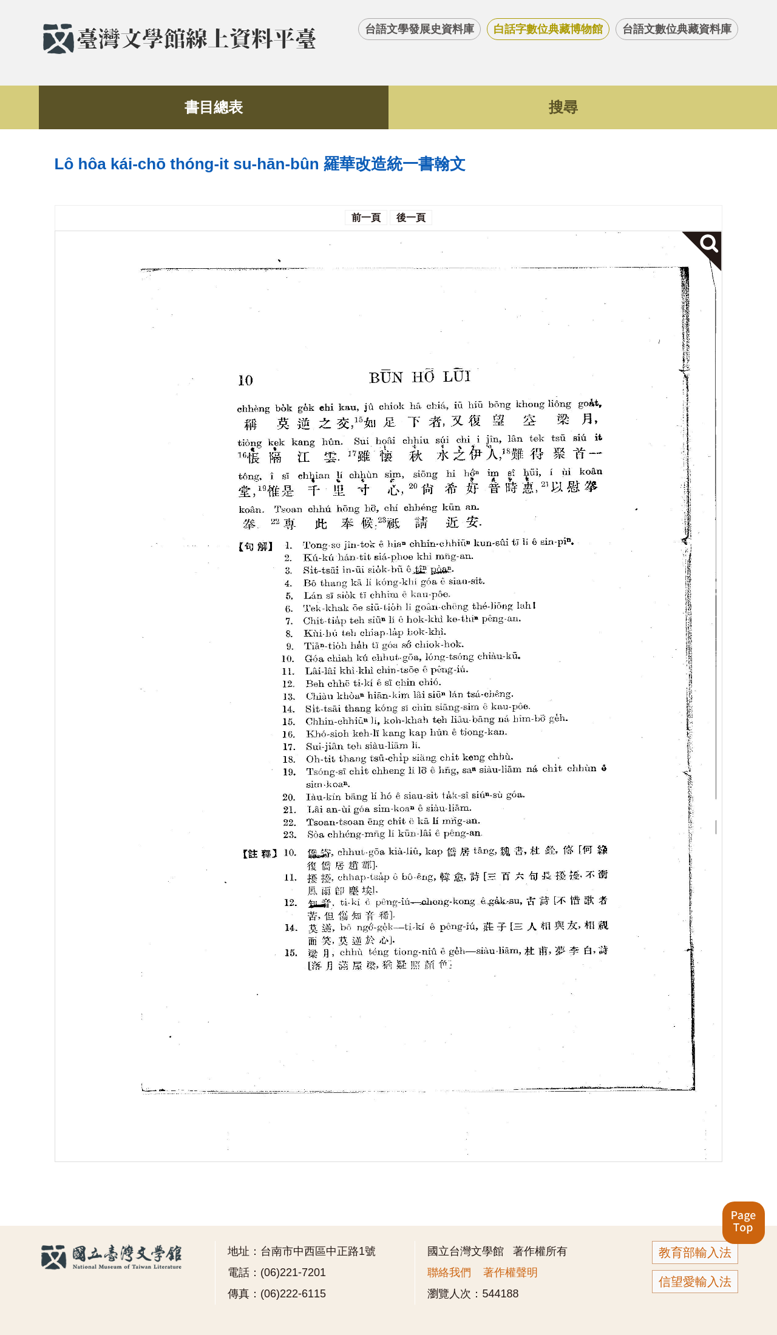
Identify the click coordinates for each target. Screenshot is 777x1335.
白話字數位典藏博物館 (548, 29)
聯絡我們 (449, 1272)
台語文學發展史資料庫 (419, 29)
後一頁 (411, 217)
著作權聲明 (510, 1272)
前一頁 (366, 217)
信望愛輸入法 (695, 1281)
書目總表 (214, 107)
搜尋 (563, 107)
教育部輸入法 (695, 1252)
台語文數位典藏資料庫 (676, 29)
